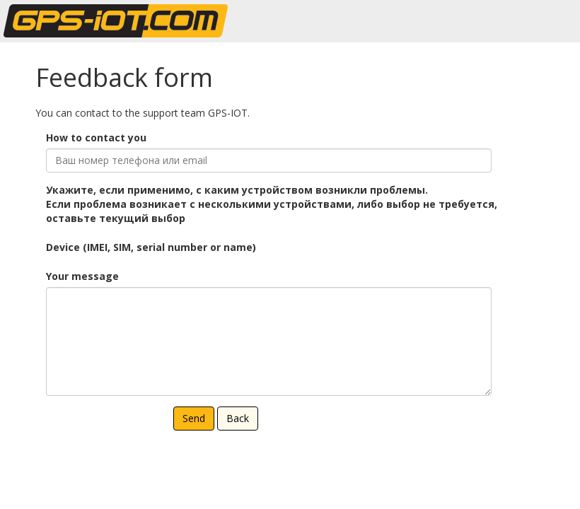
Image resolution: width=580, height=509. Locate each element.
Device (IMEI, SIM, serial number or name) (151, 247)
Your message (82, 276)
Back (237, 418)
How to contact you (96, 137)
